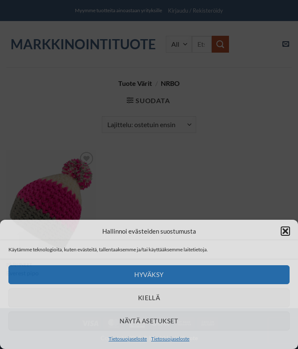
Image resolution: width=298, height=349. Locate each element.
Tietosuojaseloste (128, 339)
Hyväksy (148, 274)
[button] (285, 231)
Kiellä (149, 297)
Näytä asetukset (149, 321)
